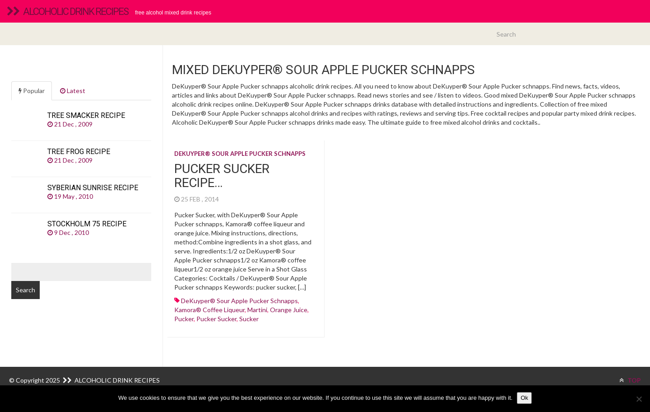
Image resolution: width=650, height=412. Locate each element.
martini (257, 310)
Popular (32, 90)
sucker (249, 319)
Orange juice (288, 310)
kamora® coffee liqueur (209, 310)
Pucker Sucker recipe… (221, 175)
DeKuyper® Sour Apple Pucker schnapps (240, 153)
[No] (638, 398)
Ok (524, 397)
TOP (630, 380)
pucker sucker (216, 319)
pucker (184, 319)
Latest (72, 90)
